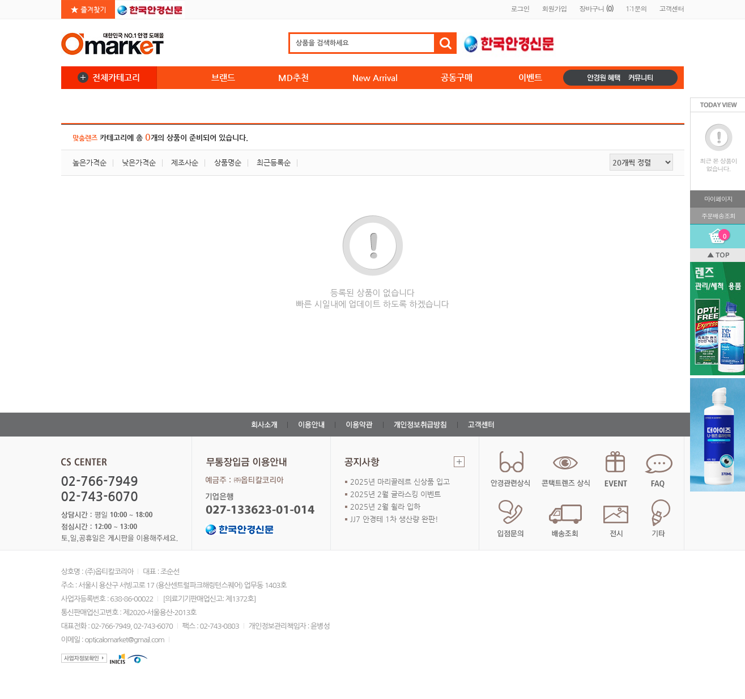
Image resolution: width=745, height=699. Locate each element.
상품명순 (227, 162)
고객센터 (671, 8)
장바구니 (596, 8)
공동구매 (456, 77)
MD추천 (293, 77)
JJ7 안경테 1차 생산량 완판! (394, 519)
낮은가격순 (139, 162)
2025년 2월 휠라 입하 (385, 506)
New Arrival (375, 77)
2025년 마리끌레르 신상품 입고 (400, 481)
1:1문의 (635, 8)
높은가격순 (90, 162)
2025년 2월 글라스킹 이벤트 (395, 494)
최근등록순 (274, 162)
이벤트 (530, 77)
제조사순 (184, 162)
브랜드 (223, 77)
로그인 (519, 8)
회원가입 (554, 8)
